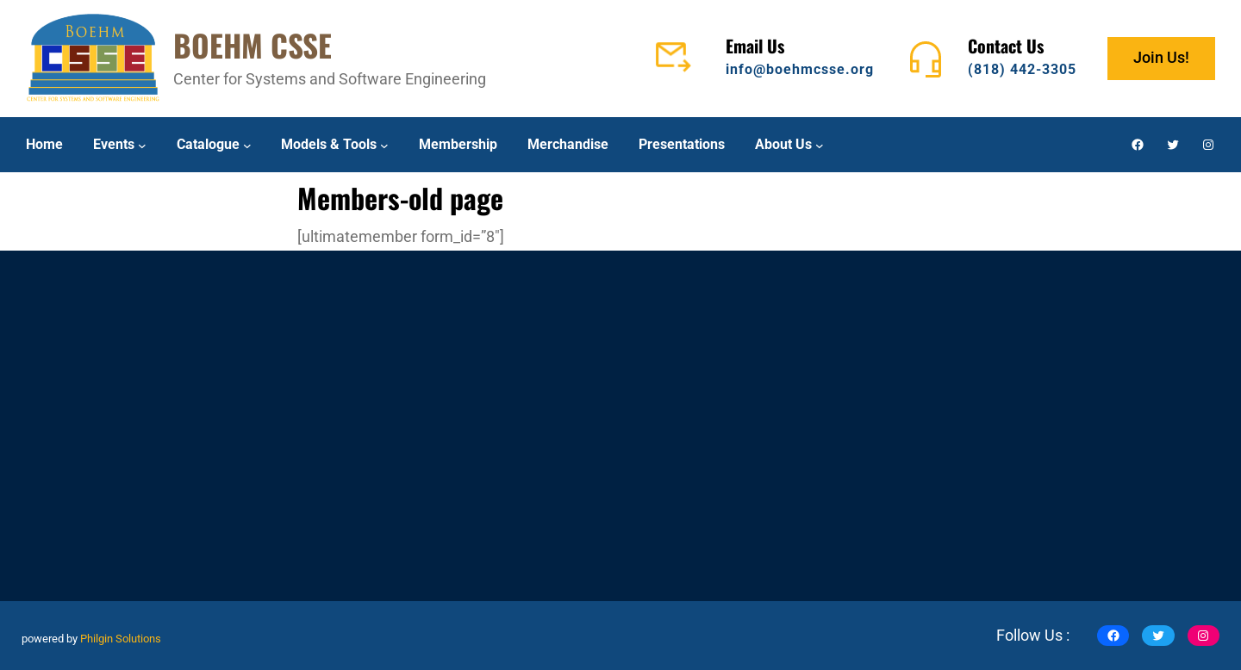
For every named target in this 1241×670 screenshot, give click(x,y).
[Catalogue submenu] (247, 144)
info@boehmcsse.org (800, 69)
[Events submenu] (142, 144)
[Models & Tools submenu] (384, 144)
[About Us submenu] (819, 144)
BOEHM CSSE (252, 44)
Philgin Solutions (120, 638)
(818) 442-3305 (1022, 69)
